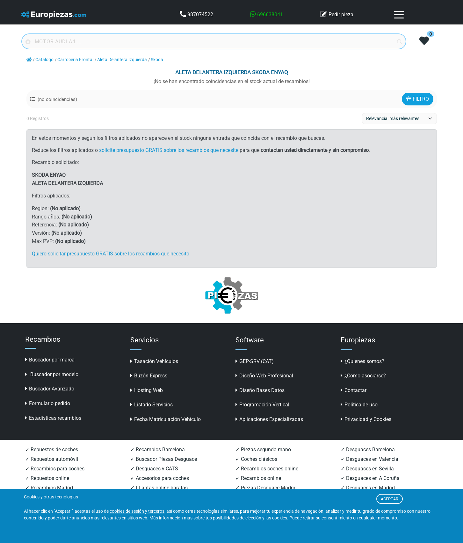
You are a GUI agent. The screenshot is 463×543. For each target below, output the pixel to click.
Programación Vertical (262, 405)
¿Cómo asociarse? (363, 376)
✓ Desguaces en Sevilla (367, 469)
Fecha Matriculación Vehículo (165, 419)
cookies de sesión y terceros (137, 511)
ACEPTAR (389, 499)
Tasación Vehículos (154, 361)
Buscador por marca (50, 360)
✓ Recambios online (258, 478)
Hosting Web (146, 390)
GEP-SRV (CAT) (254, 361)
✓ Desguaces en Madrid (368, 488)
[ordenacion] (399, 118)
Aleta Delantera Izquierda (122, 59)
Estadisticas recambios (53, 418)
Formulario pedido (47, 403)
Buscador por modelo (51, 374)
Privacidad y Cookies (366, 419)
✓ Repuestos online (47, 478)
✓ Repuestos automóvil (51, 459)
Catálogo (44, 59)
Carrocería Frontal (75, 59)
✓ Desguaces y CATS (154, 469)
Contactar (353, 390)
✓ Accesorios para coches (159, 478)
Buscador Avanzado (49, 389)
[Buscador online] (213, 41)
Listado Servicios (151, 405)
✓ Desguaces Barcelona (368, 450)
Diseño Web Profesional (264, 376)
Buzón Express (148, 376)
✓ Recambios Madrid (49, 488)
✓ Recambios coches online (266, 469)
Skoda (157, 59)
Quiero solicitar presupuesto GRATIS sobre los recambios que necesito (110, 254)
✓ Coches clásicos (256, 459)
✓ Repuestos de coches (51, 450)
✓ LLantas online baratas (159, 488)
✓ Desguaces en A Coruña (370, 478)
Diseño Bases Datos (260, 390)
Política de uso (359, 405)
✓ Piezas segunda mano (263, 450)
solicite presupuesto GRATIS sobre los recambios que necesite (168, 150)
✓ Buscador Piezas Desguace (163, 459)
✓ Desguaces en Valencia (369, 459)
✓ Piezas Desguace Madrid (266, 488)
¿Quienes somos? (362, 361)
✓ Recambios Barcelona (157, 450)
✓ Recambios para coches (54, 469)
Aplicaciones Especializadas (269, 419)
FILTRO (417, 99)
